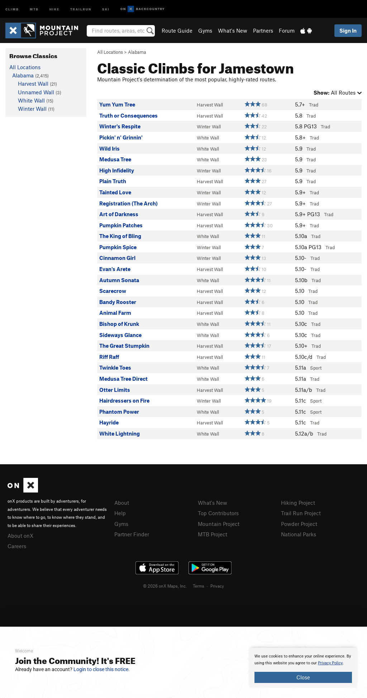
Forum (287, 30)
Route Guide (177, 30)
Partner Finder (131, 534)
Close (303, 677)
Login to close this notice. (101, 669)
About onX (20, 535)
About (121, 502)
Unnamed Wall (36, 92)
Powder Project (299, 524)
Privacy (217, 585)
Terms (198, 585)
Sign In (348, 30)
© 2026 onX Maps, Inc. (165, 585)
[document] (303, 668)
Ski (106, 8)
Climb (12, 8)
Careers (17, 546)
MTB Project (212, 534)
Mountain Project (218, 524)
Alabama (137, 52)
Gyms (205, 30)
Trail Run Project (301, 513)
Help (120, 513)
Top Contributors (218, 513)
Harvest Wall (210, 105)
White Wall (208, 138)
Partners (263, 30)
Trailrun (80, 8)
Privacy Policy (330, 663)
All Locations (110, 52)
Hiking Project (298, 502)
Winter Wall (209, 126)
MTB (34, 8)
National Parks (298, 534)
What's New (232, 30)
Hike (54, 8)
